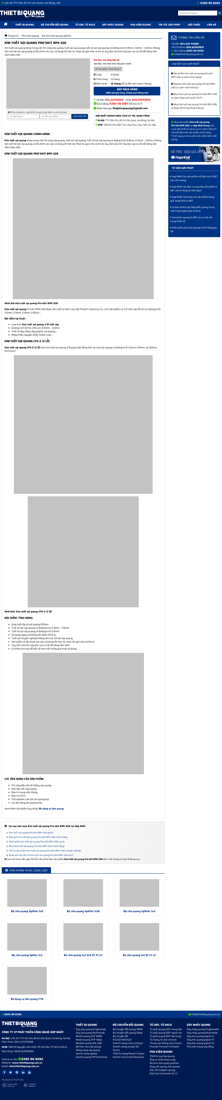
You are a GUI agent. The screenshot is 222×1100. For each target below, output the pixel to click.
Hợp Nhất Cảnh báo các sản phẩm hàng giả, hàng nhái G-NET (192, 199)
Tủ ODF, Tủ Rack (85, 25)
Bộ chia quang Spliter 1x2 (27, 955)
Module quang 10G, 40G (89, 1043)
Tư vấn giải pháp (182, 168)
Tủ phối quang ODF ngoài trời (166, 1033)
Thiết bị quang (24, 25)
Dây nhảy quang (112, 25)
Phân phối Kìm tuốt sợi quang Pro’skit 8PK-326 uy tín (37, 841)
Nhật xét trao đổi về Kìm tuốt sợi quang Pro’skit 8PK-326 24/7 (41, 855)
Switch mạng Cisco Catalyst (128, 1043)
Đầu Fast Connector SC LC (164, 1073)
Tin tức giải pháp (169, 25)
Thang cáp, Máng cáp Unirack (166, 1043)
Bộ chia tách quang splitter (164, 1063)
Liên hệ (211, 25)
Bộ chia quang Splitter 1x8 (27, 911)
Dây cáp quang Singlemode (91, 1029)
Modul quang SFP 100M (89, 1036)
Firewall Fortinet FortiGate (164, 1046)
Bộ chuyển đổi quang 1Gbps (128, 1033)
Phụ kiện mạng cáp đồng (200, 1046)
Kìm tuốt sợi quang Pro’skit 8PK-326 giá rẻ (31, 832)
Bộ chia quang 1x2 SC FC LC (139, 955)
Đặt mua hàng (127, 91)
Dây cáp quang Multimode (90, 1033)
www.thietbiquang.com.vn (27, 1063)
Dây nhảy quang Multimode (202, 1033)
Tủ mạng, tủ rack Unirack (163, 1040)
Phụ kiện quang (140, 25)
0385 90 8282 (210, 3)
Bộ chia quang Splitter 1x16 (83, 911)
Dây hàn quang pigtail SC (201, 1043)
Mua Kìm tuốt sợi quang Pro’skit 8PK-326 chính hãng (36, 846)
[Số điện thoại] (23, 116)
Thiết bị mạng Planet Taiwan (128, 1053)
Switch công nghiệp (86, 1053)
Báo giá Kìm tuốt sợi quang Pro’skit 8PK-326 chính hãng (38, 837)
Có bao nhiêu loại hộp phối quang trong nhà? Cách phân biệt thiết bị (192, 209)
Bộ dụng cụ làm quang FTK (27, 999)
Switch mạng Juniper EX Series (126, 1048)
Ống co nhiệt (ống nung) (163, 1059)
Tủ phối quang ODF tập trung (165, 1036)
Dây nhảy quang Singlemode (203, 1029)
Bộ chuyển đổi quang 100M (128, 1029)
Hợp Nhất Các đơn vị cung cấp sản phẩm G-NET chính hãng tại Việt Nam (194, 188)
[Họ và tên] (55, 116)
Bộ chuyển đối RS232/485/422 (122, 1038)
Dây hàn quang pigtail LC (200, 1036)
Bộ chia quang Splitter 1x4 (139, 911)
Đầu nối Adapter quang (162, 1070)
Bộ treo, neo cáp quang (88, 1046)
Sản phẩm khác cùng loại (26, 870)
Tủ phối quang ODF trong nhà (166, 1029)
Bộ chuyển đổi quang (54, 25)
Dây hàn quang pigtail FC (200, 1040)
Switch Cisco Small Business (128, 1057)
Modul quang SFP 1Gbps (89, 1040)
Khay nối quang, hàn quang (165, 1066)
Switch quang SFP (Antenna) (91, 1057)
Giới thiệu (194, 25)
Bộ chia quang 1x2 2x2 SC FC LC (83, 955)
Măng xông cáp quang (88, 1050)
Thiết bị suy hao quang (162, 1056)
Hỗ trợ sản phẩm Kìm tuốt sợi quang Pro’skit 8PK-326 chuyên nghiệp (45, 850)
